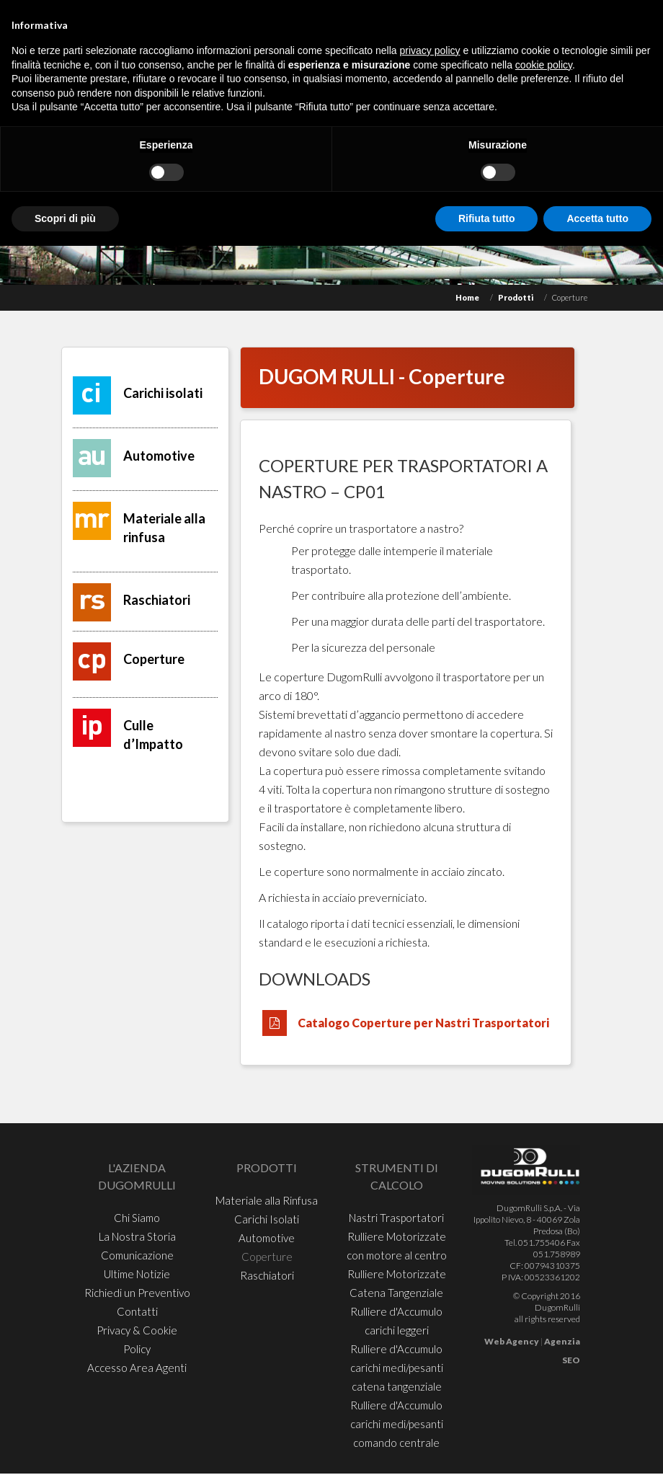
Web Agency (511, 1341)
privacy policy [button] (430, 50)
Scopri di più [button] (65, 218)
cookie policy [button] (543, 65)
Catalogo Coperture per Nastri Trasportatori (423, 1022)
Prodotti (515, 297)
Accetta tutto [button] (597, 218)
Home (467, 297)
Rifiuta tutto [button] (486, 218)
